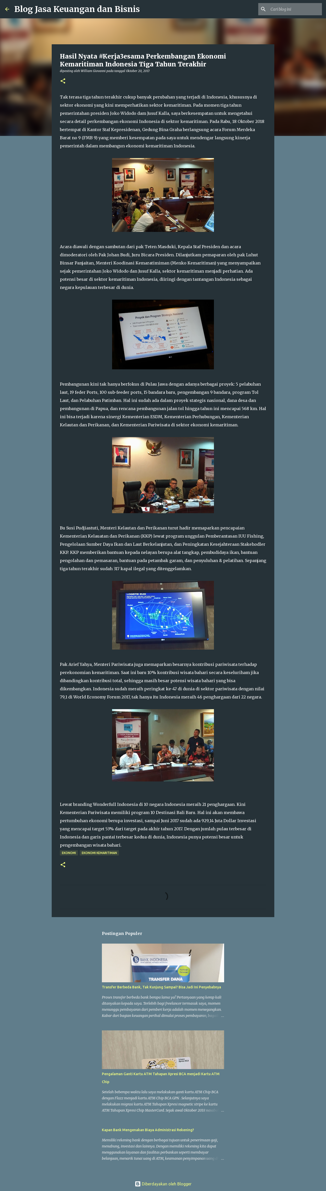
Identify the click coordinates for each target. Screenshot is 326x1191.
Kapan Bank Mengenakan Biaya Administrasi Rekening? (148, 1130)
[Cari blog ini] (295, 9)
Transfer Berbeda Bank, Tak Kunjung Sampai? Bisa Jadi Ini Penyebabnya (161, 987)
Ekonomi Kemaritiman (99, 852)
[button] (63, 81)
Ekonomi (69, 852)
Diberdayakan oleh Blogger (163, 1184)
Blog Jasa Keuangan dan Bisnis (77, 9)
